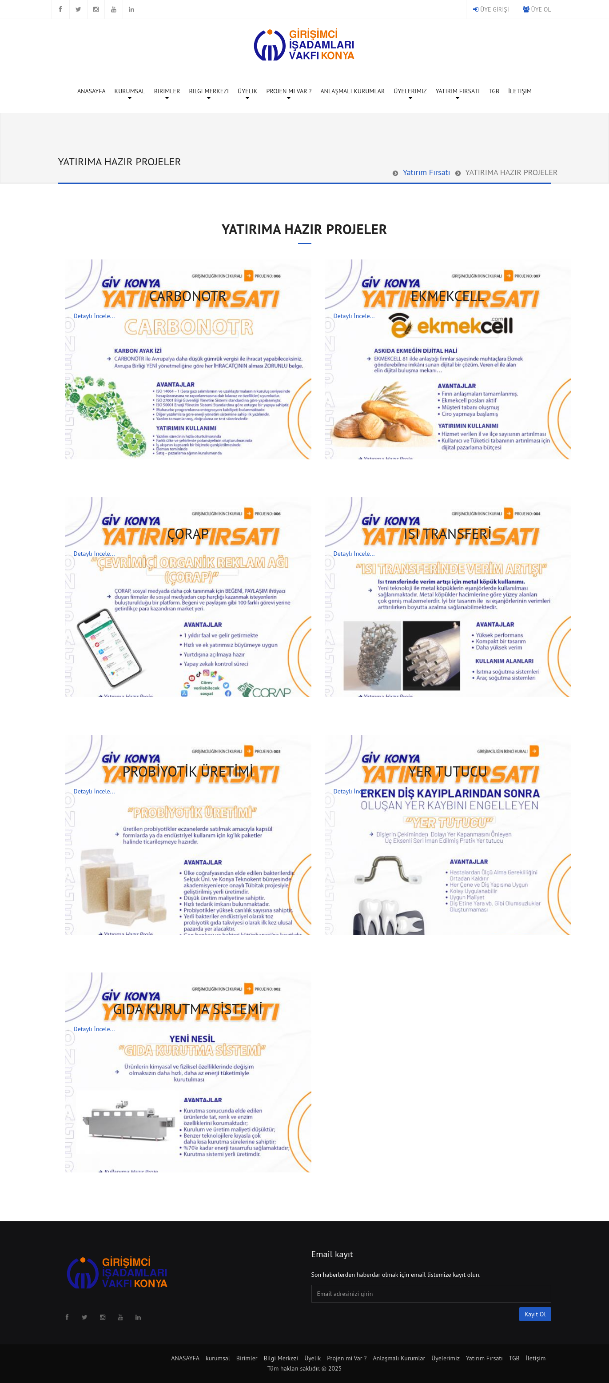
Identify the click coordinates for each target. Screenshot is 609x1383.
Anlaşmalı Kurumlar (352, 91)
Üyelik (247, 93)
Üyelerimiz (410, 93)
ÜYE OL (541, 9)
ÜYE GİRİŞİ (494, 9)
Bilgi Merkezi (209, 93)
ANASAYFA (91, 91)
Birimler (167, 93)
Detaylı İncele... (94, 316)
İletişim (520, 91)
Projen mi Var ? (288, 93)
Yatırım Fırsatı (458, 93)
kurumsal (130, 93)
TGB (494, 91)
